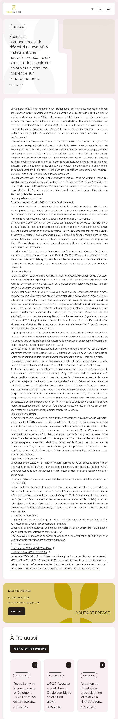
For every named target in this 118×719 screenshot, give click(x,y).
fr (92, 9)
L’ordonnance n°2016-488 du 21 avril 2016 (31, 548)
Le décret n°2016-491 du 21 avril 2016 (29, 552)
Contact (16, 611)
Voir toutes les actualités (29, 648)
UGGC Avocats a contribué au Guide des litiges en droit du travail (59, 692)
